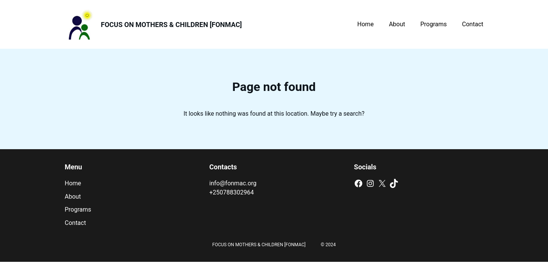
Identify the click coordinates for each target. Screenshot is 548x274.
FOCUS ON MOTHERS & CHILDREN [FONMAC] (171, 25)
